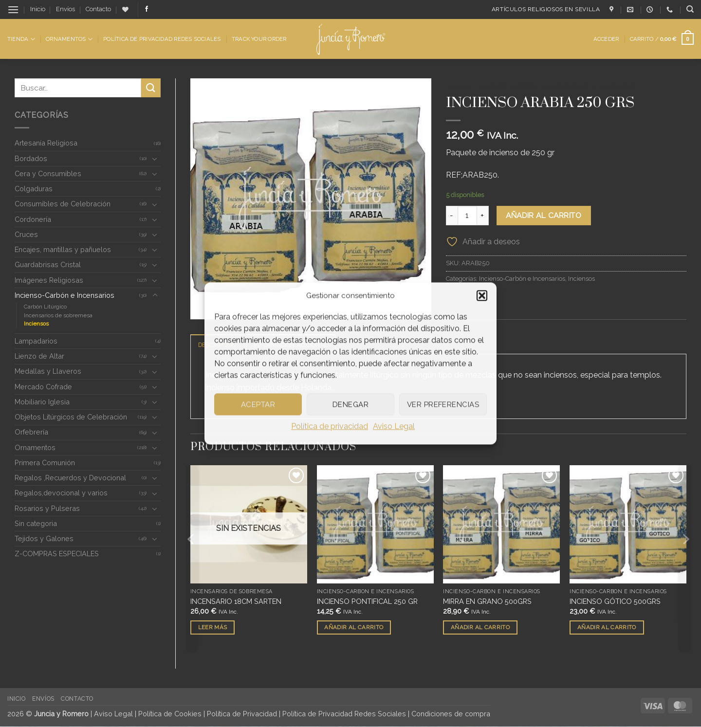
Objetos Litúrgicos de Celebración (71, 417)
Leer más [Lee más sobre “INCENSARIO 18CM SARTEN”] (212, 627)
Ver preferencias (443, 404)
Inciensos (36, 323)
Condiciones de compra (450, 713)
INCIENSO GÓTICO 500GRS (615, 602)
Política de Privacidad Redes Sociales (162, 39)
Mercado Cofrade (43, 386)
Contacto (98, 9)
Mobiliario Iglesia (42, 402)
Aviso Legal (394, 426)
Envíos (65, 9)
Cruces (26, 234)
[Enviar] (151, 87)
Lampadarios (36, 341)
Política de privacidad (329, 426)
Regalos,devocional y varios (61, 493)
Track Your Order (259, 39)
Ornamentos (69, 39)
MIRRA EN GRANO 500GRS (487, 602)
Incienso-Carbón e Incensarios (64, 295)
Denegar (350, 404)
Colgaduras (34, 188)
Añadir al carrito (543, 215)
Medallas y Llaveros (48, 371)
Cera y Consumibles (48, 173)
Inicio (37, 9)
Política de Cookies (170, 713)
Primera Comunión (45, 462)
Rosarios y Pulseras (47, 508)
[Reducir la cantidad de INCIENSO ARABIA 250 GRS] (452, 215)
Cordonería (33, 219)
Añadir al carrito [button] (353, 627)
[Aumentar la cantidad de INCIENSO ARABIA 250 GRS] (483, 215)
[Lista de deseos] (125, 9)
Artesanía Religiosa (46, 143)
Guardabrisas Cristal (48, 264)
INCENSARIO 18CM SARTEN (235, 602)
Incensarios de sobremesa (58, 315)
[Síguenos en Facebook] (146, 9)
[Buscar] (690, 9)
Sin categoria (36, 523)
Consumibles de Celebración (63, 204)
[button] (482, 295)
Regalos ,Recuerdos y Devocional (70, 477)
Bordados (31, 158)
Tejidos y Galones (44, 538)
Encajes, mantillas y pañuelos (63, 249)
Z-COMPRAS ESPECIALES (57, 553)
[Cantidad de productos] (467, 215)
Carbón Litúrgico (45, 306)
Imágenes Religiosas (49, 280)
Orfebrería (31, 432)
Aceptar (258, 404)
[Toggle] (155, 158)
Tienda (21, 39)
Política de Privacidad (242, 713)
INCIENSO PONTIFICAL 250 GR (367, 602)
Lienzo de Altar (39, 356)
